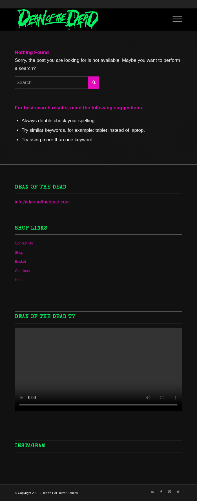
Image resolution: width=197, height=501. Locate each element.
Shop (19, 252)
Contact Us (24, 243)
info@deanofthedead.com (42, 202)
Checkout (22, 271)
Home (20, 280)
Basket (20, 261)
